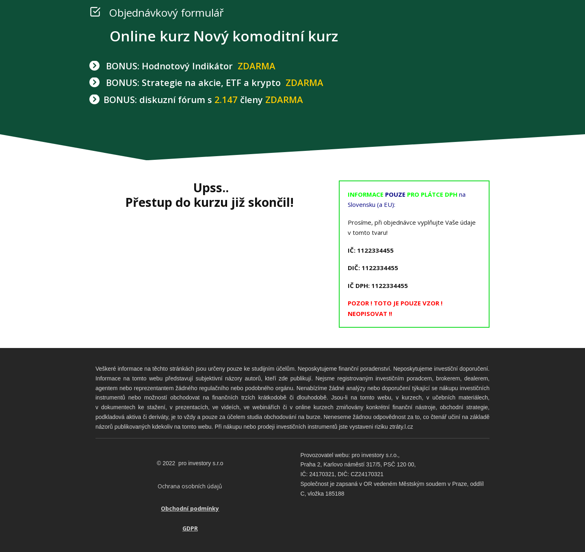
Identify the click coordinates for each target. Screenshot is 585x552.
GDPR (190, 528)
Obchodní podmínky (190, 508)
